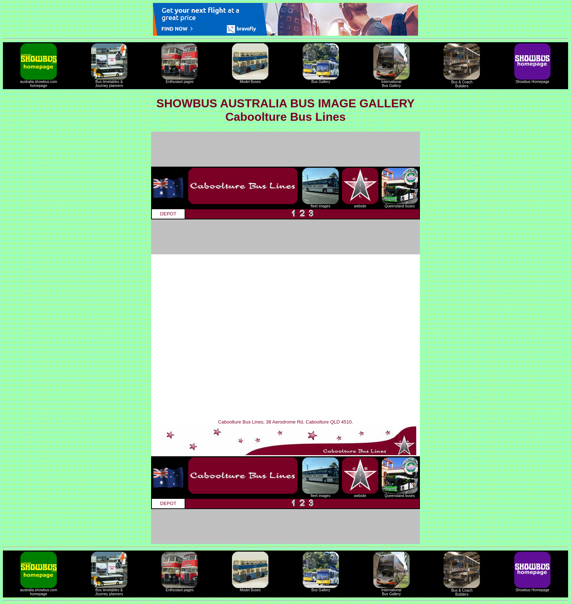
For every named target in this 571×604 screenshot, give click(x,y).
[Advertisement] (285, 149)
